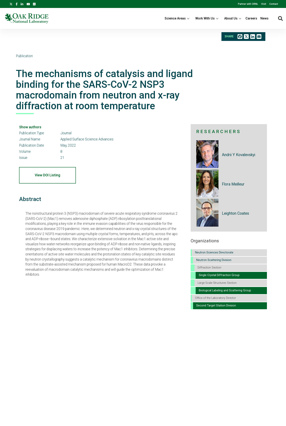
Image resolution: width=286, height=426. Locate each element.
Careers (251, 18)
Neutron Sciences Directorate (214, 252)
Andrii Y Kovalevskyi (238, 155)
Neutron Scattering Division (213, 260)
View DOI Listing (47, 175)
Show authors (30, 127)
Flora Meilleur (233, 184)
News (264, 18)
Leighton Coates (235, 213)
